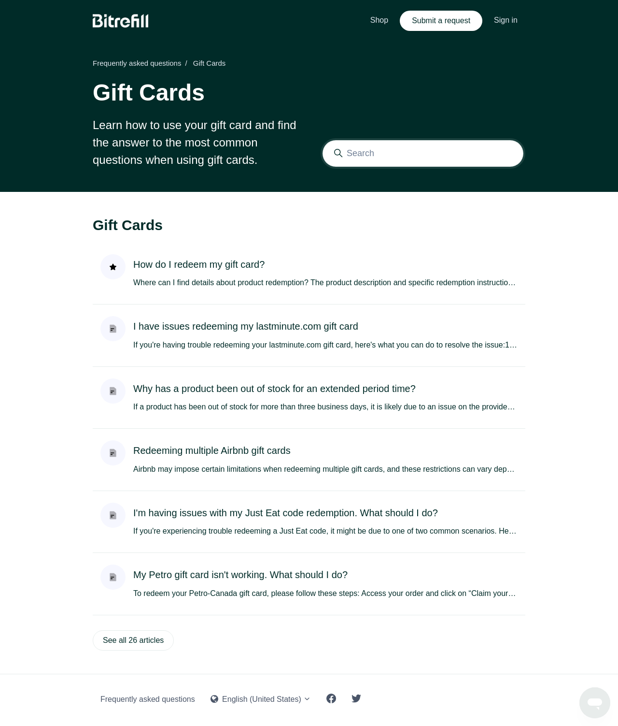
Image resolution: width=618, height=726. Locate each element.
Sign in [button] (506, 20)
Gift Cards (128, 225)
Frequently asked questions (137, 63)
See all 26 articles (133, 640)
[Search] (423, 153)
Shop (379, 20)
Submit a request (441, 20)
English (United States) (261, 699)
